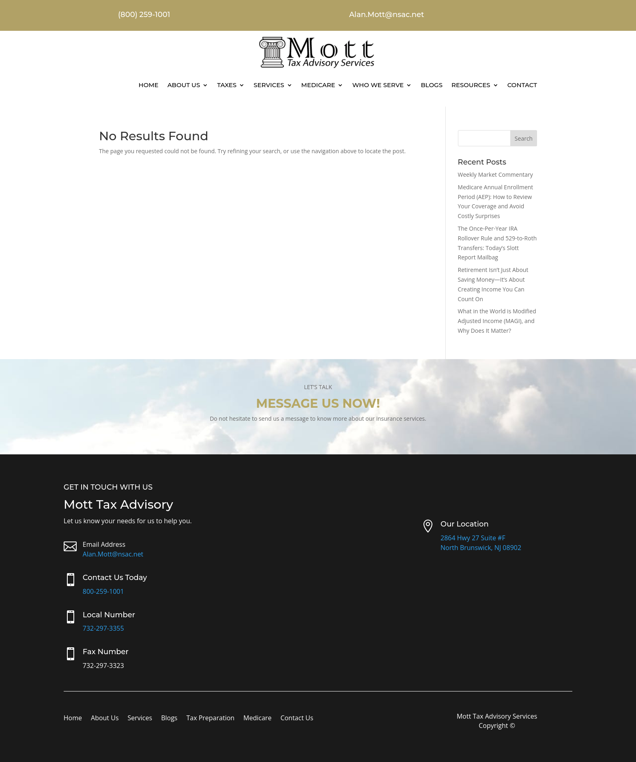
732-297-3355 (103, 628)
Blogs (432, 85)
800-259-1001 (103, 591)
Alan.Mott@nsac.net (113, 554)
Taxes (226, 85)
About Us (184, 85)
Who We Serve (378, 85)
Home (148, 85)
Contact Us (296, 718)
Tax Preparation (210, 718)
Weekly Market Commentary (495, 174)
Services (269, 85)
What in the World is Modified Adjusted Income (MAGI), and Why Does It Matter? (497, 320)
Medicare (318, 85)
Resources (470, 85)
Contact (522, 85)
